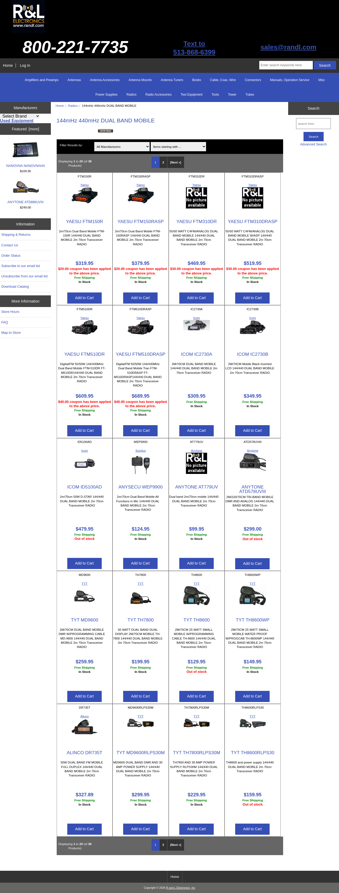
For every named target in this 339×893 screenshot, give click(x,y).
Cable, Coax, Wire (223, 80)
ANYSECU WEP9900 (140, 487)
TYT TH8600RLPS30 (252, 752)
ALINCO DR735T (84, 752)
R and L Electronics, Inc (180, 887)
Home (8, 65)
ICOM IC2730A (196, 354)
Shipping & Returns (15, 235)
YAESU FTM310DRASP (252, 221)
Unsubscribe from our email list (24, 276)
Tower (232, 94)
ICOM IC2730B (252, 354)
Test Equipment (192, 94)
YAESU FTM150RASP (140, 221)
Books (196, 80)
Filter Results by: (71, 145)
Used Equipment (16, 120)
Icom (196, 317)
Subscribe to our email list (20, 266)
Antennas (74, 80)
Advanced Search (313, 144)
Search (313, 108)
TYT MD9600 (84, 620)
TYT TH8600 (197, 620)
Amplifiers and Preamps (41, 80)
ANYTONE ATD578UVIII (252, 489)
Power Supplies (106, 94)
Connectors (253, 80)
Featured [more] (25, 129)
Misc (321, 80)
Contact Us (9, 245)
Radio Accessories (158, 94)
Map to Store (11, 333)
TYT (84, 583)
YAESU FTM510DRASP (140, 354)
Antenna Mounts (140, 80)
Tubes (250, 94)
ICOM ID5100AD (84, 487)
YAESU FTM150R (84, 221)
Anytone (196, 450)
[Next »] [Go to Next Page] (175, 162)
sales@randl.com (288, 47)
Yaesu (84, 184)
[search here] (313, 123)
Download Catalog (15, 286)
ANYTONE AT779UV (196, 487)
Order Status (10, 255)
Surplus (140, 450)
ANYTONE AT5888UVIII (25, 192)
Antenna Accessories (105, 80)
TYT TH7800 (140, 620)
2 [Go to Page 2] (163, 162)
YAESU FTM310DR (196, 221)
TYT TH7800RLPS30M (196, 752)
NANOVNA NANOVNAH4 (25, 154)
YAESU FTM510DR (84, 354)
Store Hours (10, 312)
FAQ (4, 322)
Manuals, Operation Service (289, 80)
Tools (215, 94)
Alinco (84, 716)
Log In (25, 65)
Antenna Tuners (172, 80)
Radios (73, 105)
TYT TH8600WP (252, 620)
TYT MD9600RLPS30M (141, 752)
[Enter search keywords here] (286, 65)
